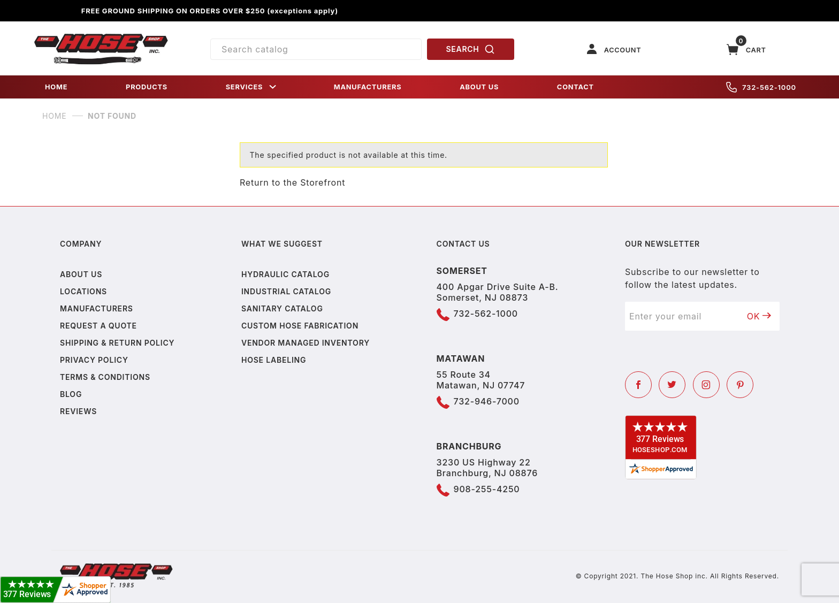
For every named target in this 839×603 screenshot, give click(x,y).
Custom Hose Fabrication (300, 325)
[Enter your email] (682, 316)
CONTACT (575, 87)
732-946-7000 (487, 401)
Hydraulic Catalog (285, 274)
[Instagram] (706, 384)
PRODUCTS (146, 87)
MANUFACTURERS (368, 87)
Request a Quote (98, 325)
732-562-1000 (761, 87)
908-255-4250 (487, 489)
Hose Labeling (273, 359)
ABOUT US (479, 87)
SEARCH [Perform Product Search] (470, 49)
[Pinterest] (740, 384)
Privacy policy (94, 359)
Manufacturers (96, 308)
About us (81, 274)
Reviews (78, 411)
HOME (56, 87)
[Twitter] (672, 384)
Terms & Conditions (105, 376)
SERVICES (252, 87)
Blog (71, 394)
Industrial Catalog (286, 291)
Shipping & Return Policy (117, 342)
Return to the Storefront (292, 182)
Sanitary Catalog (282, 308)
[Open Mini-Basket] (746, 49)
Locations (83, 291)
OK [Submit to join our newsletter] (759, 316)
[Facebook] (638, 384)
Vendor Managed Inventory (305, 342)
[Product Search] (316, 49)
